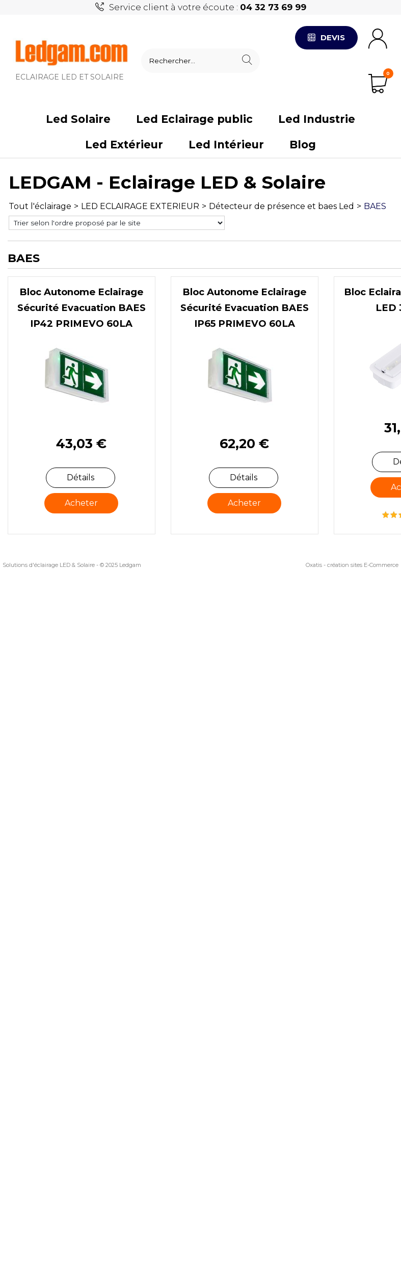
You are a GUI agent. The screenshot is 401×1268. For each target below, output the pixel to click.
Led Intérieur (226, 144)
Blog (302, 144)
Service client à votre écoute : (207, 7)
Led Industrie (316, 119)
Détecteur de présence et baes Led (281, 206)
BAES (375, 206)
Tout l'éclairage (40, 206)
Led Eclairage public (194, 119)
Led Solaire (78, 119)
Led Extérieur (124, 144)
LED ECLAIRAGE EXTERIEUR (140, 206)
